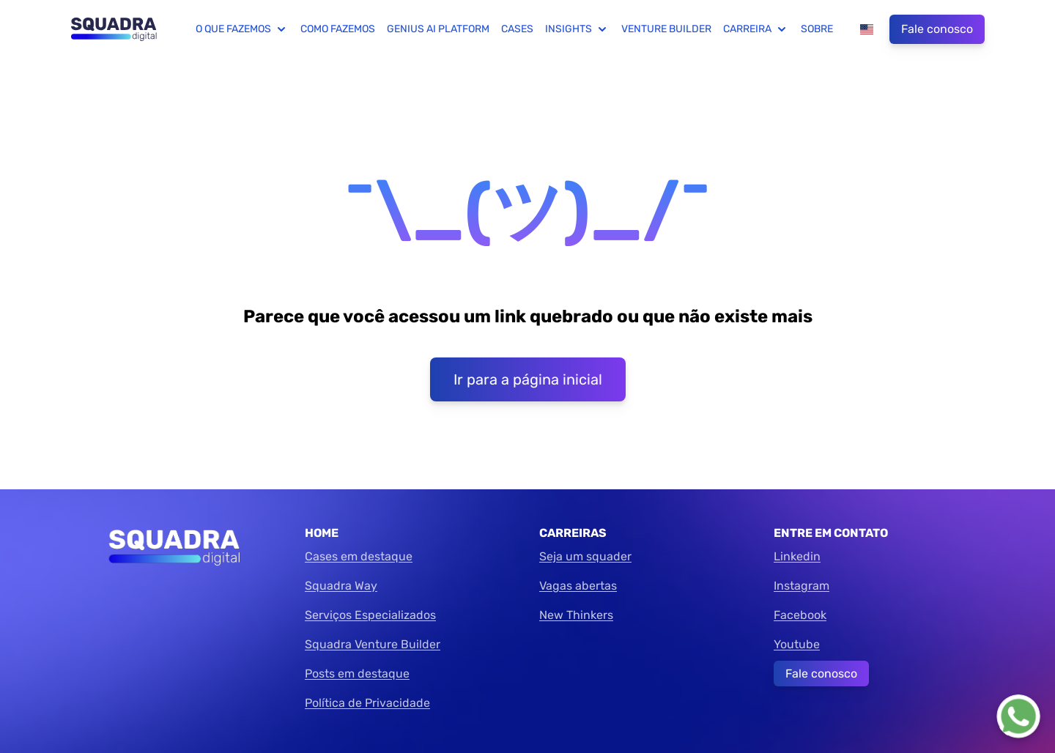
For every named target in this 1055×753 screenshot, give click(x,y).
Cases (517, 29)
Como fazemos (337, 29)
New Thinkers (576, 615)
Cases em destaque (358, 556)
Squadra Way (341, 586)
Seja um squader (585, 556)
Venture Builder (666, 29)
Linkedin (797, 556)
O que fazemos (242, 29)
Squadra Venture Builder (372, 644)
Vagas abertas (578, 586)
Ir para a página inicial (528, 379)
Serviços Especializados (370, 615)
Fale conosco (937, 29)
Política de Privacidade (367, 703)
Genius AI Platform (438, 29)
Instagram (801, 586)
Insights (577, 29)
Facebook (800, 615)
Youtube (797, 644)
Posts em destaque (357, 673)
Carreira (756, 29)
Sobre (817, 29)
